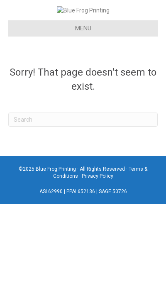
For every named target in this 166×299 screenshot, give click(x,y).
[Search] (83, 131)
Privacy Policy (97, 188)
